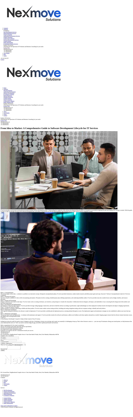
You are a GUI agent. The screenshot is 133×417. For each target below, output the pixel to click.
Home (5, 88)
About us (6, 380)
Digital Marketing (8, 394)
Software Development (9, 392)
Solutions (6, 29)
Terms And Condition (6, 406)
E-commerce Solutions (9, 396)
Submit (2, 351)
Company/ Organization (6, 343)
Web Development (8, 391)
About (5, 111)
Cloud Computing (8, 401)
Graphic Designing (8, 400)
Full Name (3, 337)
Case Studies (6, 53)
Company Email (4, 341)
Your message (4, 349)
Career (5, 55)
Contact (5, 115)
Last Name (3, 338)
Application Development (10, 393)
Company (6, 28)
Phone (2, 340)
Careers (5, 382)
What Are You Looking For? (7, 344)
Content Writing (7, 398)
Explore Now (7, 48)
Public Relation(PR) (8, 404)
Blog (5, 54)
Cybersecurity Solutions (9, 402)
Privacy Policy (14, 406)
